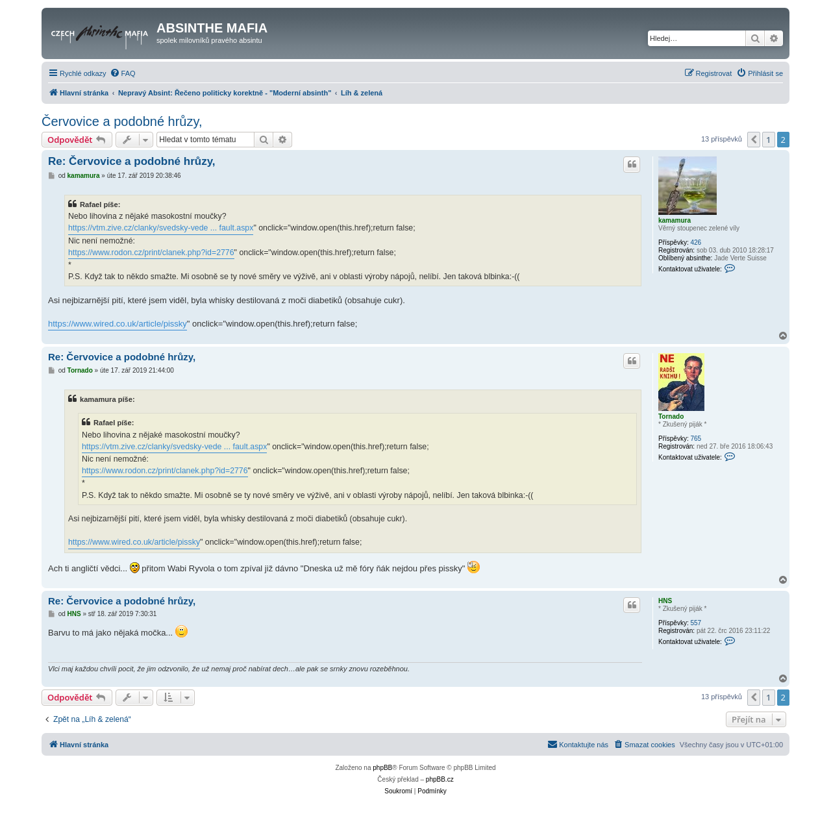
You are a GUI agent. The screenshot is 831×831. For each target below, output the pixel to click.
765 (695, 438)
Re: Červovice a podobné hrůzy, (132, 161)
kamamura (674, 220)
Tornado (671, 416)
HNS (665, 600)
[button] (753, 139)
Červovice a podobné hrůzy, (122, 121)
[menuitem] (123, 73)
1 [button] (768, 139)
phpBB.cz (440, 779)
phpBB (382, 767)
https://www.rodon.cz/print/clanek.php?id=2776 (151, 252)
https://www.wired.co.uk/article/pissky (117, 324)
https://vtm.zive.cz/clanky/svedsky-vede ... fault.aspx (160, 227)
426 (695, 242)
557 (695, 622)
